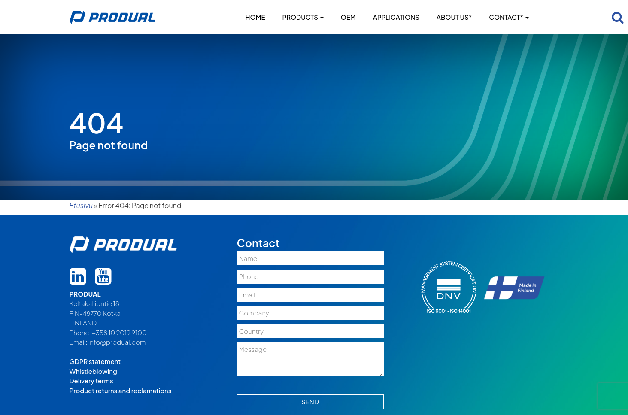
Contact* (508, 17)
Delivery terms (91, 380)
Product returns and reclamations (121, 390)
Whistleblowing (93, 371)
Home (255, 17)
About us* (454, 17)
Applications (396, 17)
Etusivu (81, 205)
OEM (348, 17)
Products (303, 17)
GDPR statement (95, 361)
